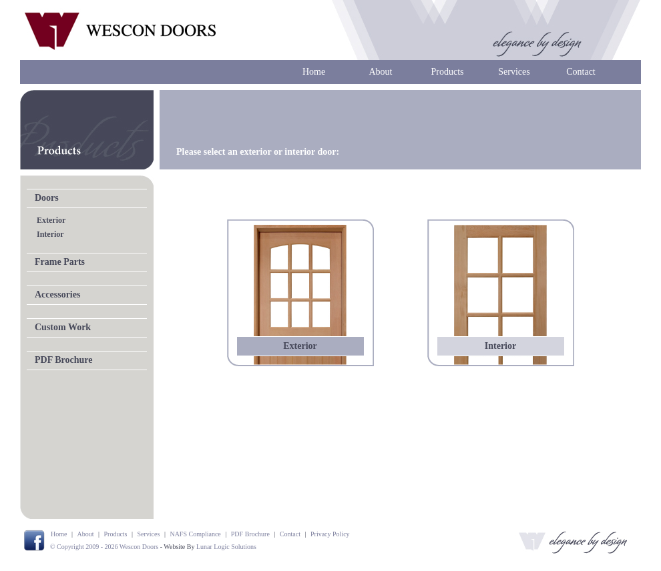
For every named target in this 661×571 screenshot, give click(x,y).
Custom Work (63, 327)
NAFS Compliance (195, 534)
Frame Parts (60, 262)
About (381, 72)
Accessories (57, 295)
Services (513, 72)
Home (313, 72)
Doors (47, 198)
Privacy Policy (330, 534)
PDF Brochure (63, 360)
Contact (581, 72)
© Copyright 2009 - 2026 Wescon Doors (104, 546)
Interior (50, 234)
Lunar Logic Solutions (226, 546)
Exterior (51, 220)
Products (447, 72)
